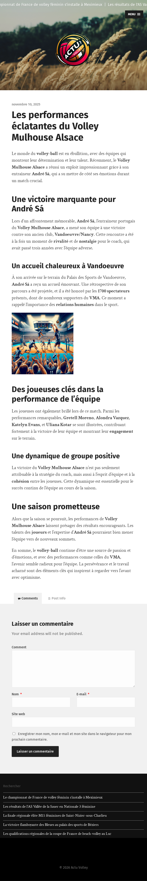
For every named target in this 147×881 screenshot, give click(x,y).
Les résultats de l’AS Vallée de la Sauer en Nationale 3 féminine (49, 807)
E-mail (83, 694)
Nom (17, 694)
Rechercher (11, 786)
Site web (18, 714)
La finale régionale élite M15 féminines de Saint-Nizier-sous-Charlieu (55, 816)
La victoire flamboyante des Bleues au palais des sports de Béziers (50, 825)
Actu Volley (79, 868)
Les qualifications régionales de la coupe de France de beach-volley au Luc (57, 834)
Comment (19, 647)
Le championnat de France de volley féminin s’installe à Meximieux (52, 797)
